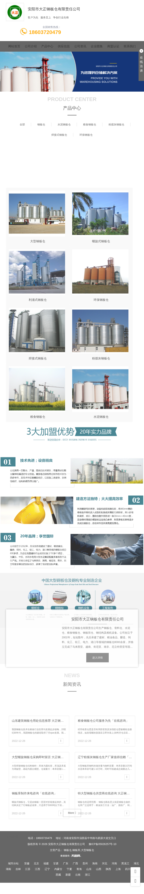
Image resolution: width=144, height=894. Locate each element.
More (72, 819)
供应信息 (64, 46)
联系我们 (130, 46)
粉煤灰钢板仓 (116, 124)
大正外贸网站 (30, 833)
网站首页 (14, 46)
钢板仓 (41, 124)
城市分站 (13, 863)
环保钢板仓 (86, 134)
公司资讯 (80, 46)
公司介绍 (31, 46)
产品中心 (47, 46)
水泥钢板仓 (64, 124)
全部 (22, 124)
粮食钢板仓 (89, 124)
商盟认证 (113, 46)
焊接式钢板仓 (59, 134)
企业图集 (97, 46)
